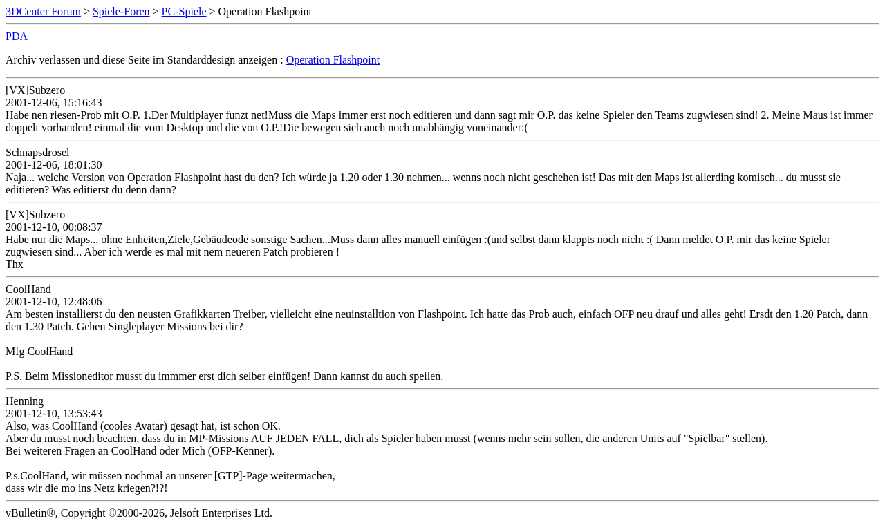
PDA (17, 36)
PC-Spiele (184, 11)
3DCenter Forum (43, 11)
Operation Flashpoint (333, 60)
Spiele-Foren (121, 11)
